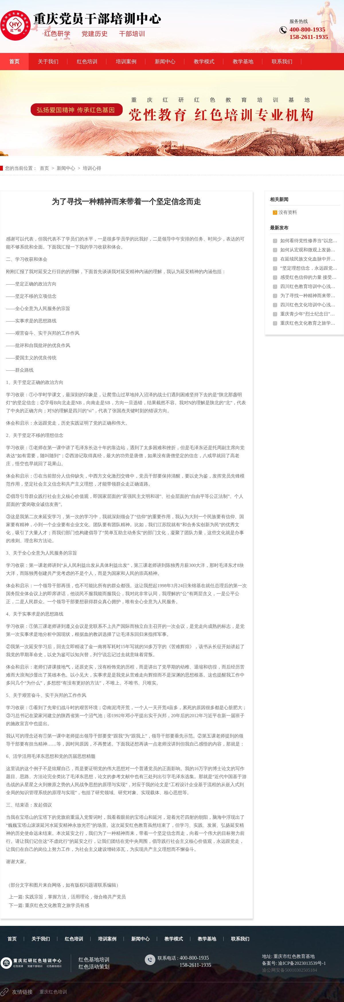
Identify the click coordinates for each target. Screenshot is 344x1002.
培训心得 (92, 168)
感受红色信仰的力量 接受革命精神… (309, 277)
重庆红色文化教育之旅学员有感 (57, 905)
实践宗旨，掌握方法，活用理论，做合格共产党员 (75, 896)
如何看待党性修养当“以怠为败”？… (309, 240)
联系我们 (240, 938)
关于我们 (41, 938)
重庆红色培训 (53, 991)
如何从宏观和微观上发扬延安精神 (309, 249)
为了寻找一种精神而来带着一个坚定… (309, 295)
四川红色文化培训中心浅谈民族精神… (309, 304)
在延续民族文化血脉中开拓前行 (309, 259)
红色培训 (74, 938)
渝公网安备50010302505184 (289, 970)
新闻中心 (66, 168)
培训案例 (107, 938)
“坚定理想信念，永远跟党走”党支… (309, 268)
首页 (44, 168)
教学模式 (174, 938)
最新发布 (279, 227)
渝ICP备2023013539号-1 (302, 963)
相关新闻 (279, 199)
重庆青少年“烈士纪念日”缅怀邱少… (309, 313)
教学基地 (207, 938)
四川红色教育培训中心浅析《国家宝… (309, 286)
